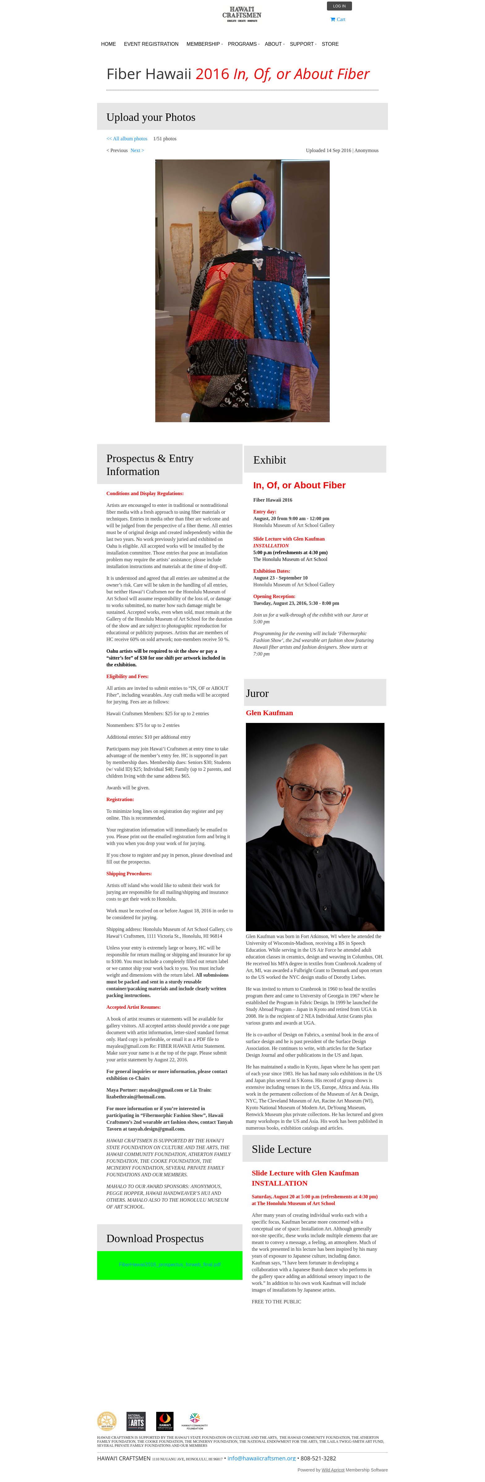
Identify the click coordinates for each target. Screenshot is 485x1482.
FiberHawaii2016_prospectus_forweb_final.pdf (170, 1264)
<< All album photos (126, 138)
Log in (339, 6)
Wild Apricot (333, 1469)
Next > (137, 150)
